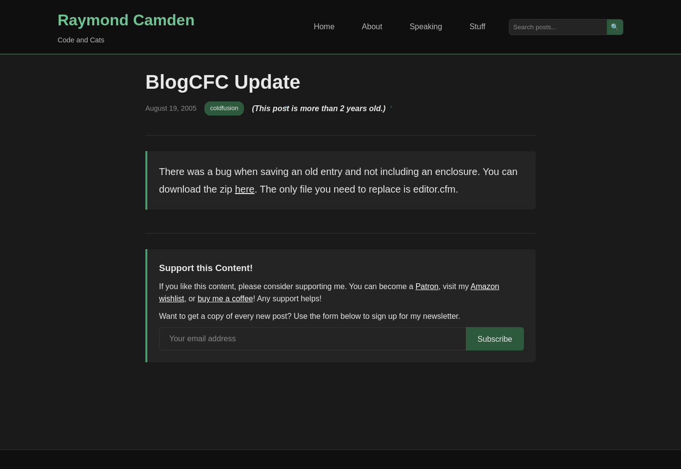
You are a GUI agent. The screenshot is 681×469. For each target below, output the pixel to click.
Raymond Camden (126, 20)
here (245, 189)
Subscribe (495, 339)
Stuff (477, 26)
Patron (427, 286)
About (372, 26)
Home (324, 26)
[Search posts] (558, 27)
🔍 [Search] (615, 27)
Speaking (426, 26)
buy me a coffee (225, 298)
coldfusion (224, 108)
